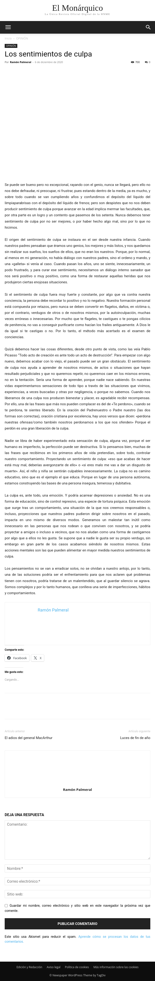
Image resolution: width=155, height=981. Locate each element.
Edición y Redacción (29, 967)
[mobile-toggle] (7, 27)
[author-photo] (77, 783)
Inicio (8, 38)
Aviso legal (53, 967)
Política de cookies (77, 967)
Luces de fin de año (135, 738)
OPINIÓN (22, 38)
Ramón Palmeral (20, 62)
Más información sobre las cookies (116, 967)
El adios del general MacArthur (28, 738)
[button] (148, 27)
